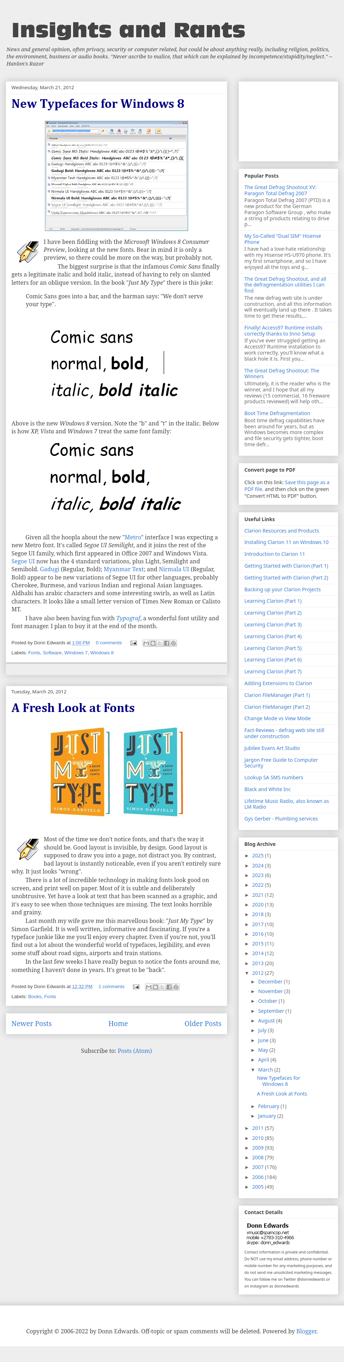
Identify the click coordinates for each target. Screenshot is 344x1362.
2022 (258, 884)
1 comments (112, 986)
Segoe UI (23, 561)
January (267, 1115)
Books (35, 996)
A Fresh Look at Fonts (73, 708)
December (271, 981)
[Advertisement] (288, 120)
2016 (258, 933)
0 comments (109, 642)
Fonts (34, 652)
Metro (133, 537)
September (271, 1010)
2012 (258, 972)
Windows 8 (102, 652)
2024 (258, 865)
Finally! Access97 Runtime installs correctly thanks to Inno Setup (283, 330)
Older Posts (203, 1023)
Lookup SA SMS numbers (273, 777)
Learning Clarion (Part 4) (273, 636)
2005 (258, 1186)
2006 (258, 1177)
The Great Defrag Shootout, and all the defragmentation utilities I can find (285, 284)
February (269, 1106)
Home (118, 1023)
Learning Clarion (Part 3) (273, 624)
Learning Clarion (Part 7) (273, 671)
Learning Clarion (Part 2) (273, 612)
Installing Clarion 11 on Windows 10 (286, 542)
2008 (258, 1157)
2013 (258, 963)
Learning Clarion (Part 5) (273, 648)
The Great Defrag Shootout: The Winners (281, 373)
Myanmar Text (124, 569)
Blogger (306, 1331)
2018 (258, 914)
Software (52, 652)
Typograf (128, 618)
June (264, 1040)
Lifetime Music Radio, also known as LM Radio (286, 804)
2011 (258, 1128)
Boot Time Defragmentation (277, 413)
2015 (258, 943)
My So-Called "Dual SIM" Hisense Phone (282, 238)
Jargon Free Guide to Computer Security (281, 762)
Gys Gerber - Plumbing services (281, 818)
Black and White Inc (267, 789)
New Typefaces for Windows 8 (98, 104)
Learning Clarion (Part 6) (273, 659)
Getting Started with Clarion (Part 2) (286, 577)
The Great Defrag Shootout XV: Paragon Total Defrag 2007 (280, 190)
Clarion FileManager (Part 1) (277, 695)
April (264, 1059)
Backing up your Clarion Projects (282, 589)
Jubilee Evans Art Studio (272, 748)
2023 (258, 875)
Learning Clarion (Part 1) (273, 600)
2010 (258, 1138)
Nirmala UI (174, 569)
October (268, 1000)
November (271, 991)
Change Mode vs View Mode (277, 718)
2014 (258, 953)
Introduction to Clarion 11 (274, 553)
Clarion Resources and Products (281, 530)
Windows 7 (75, 652)
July (263, 1030)
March (266, 1069)
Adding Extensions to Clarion (278, 683)
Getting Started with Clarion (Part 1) (286, 565)
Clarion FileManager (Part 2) (277, 706)
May (263, 1049)
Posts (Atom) (135, 1051)
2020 (258, 904)
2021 (258, 894)
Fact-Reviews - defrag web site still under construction (284, 733)
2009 (258, 1147)
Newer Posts (31, 1023)
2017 (258, 924)
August (267, 1020)
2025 (258, 855)
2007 (258, 1167)
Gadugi (49, 569)
